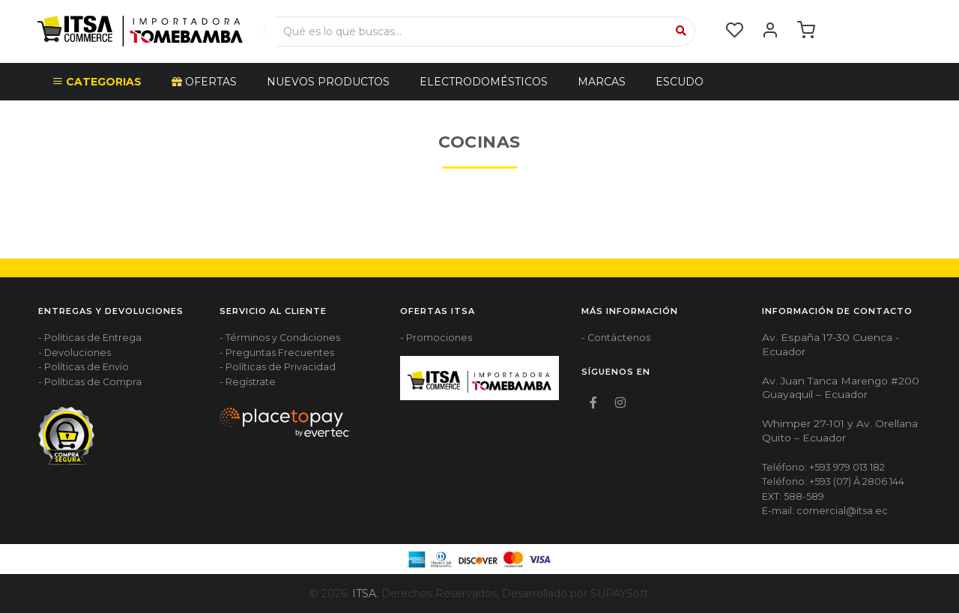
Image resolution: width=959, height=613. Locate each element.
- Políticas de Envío (83, 366)
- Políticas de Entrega (90, 337)
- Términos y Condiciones (280, 337)
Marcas (602, 81)
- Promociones (436, 337)
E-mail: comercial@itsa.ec (825, 510)
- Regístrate (248, 381)
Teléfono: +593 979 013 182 (823, 467)
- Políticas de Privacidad (278, 366)
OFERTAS (204, 81)
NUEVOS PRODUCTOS (328, 81)
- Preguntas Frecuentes (277, 352)
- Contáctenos (615, 337)
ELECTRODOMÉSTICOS (484, 81)
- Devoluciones (74, 352)
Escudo (680, 81)
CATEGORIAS (97, 81)
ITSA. (365, 593)
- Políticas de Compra (90, 381)
